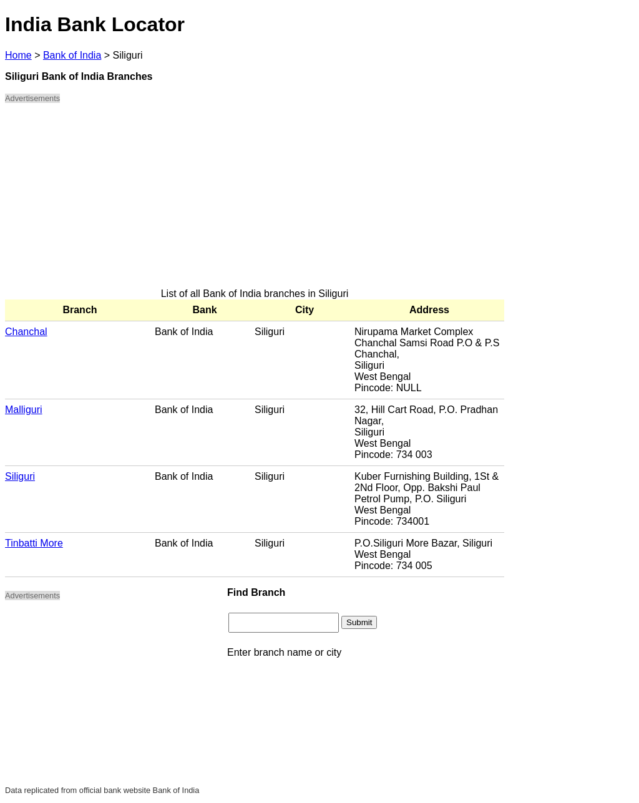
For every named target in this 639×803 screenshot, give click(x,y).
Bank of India (72, 55)
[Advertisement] (254, 201)
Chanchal (26, 331)
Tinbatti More (34, 543)
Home (18, 55)
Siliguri (20, 476)
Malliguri (23, 409)
